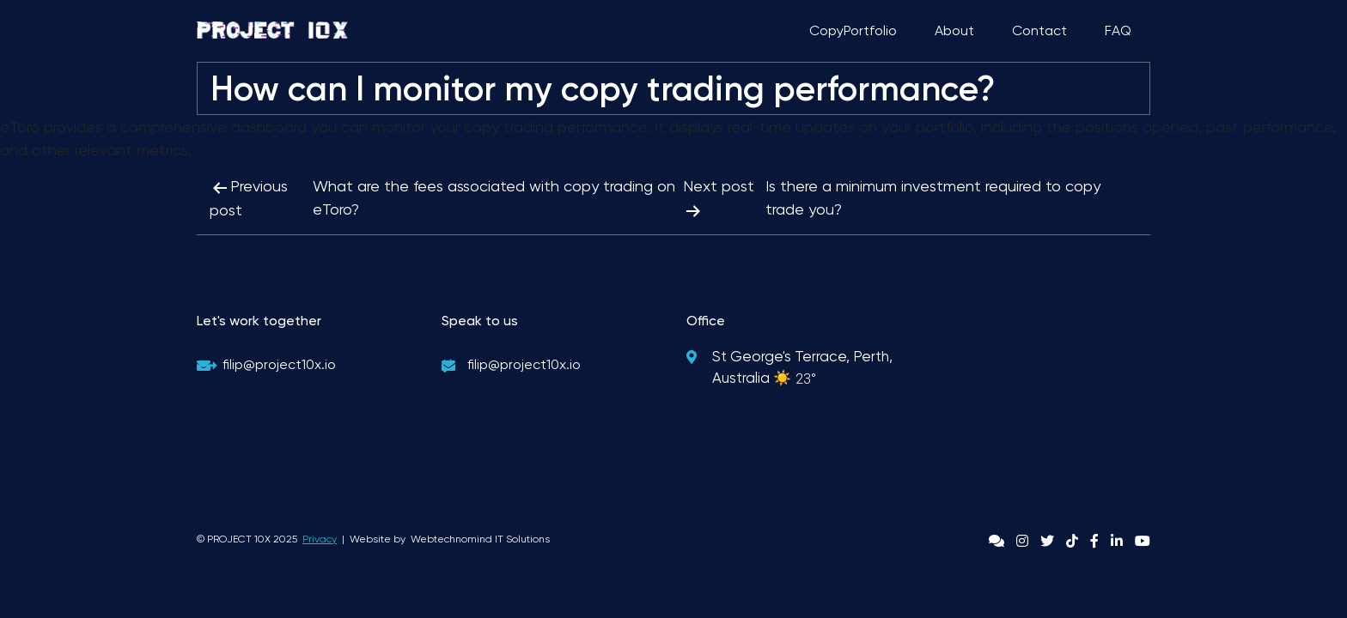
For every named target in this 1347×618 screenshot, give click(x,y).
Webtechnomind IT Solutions (480, 539)
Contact (1039, 30)
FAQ (1118, 30)
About (954, 30)
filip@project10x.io (279, 364)
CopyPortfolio (853, 30)
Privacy (319, 539)
